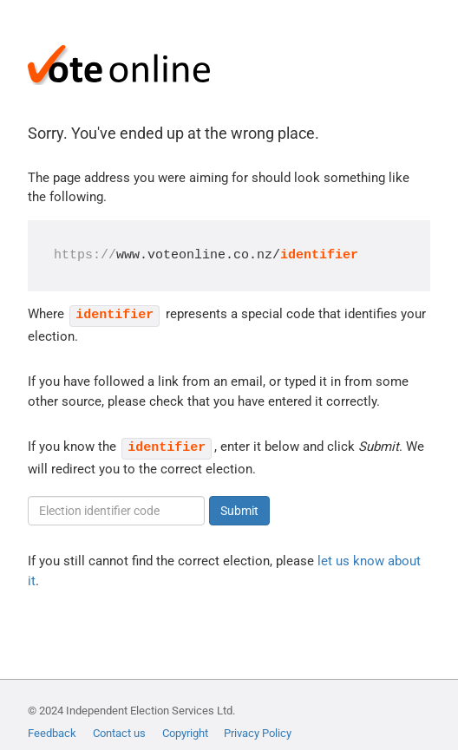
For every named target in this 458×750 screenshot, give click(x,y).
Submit (239, 509)
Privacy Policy (257, 731)
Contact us (119, 731)
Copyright (185, 731)
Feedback (52, 731)
